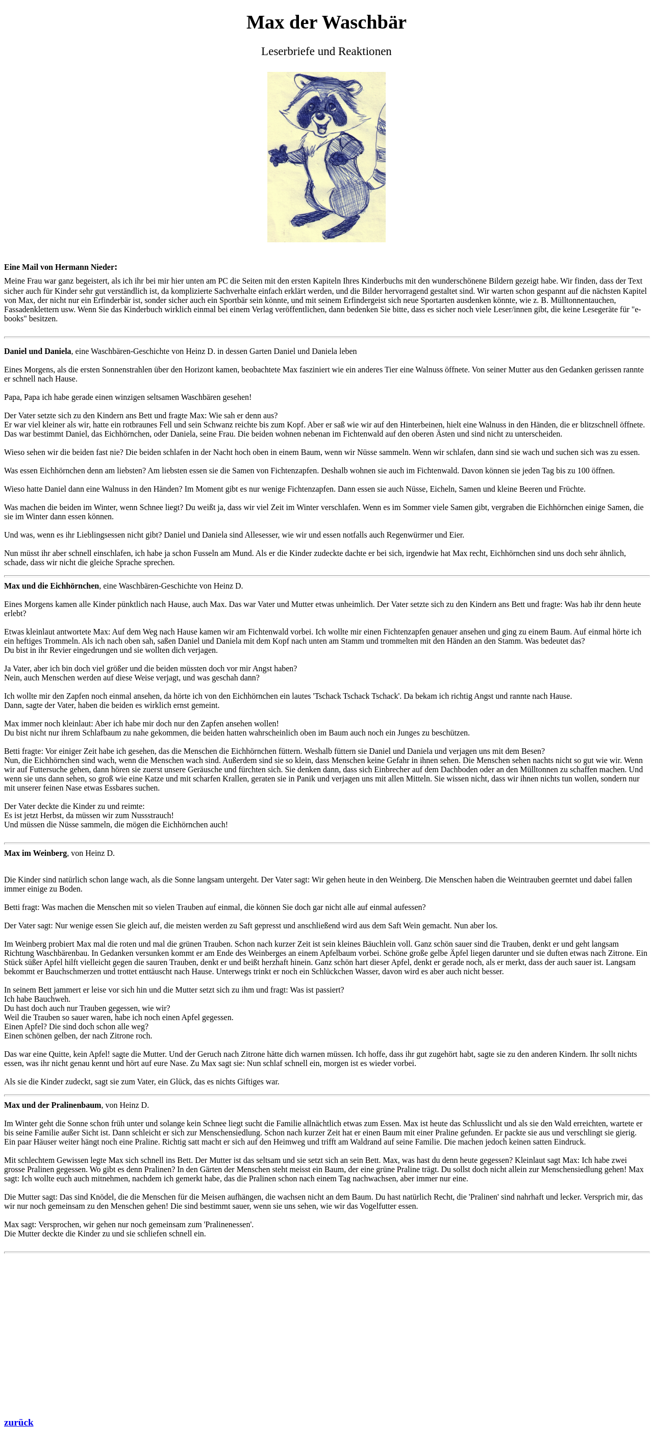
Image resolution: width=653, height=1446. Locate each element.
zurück (19, 1422)
